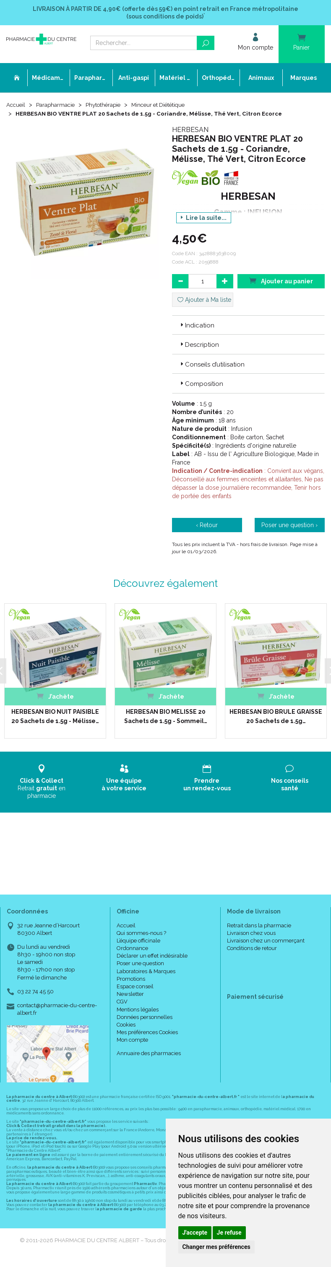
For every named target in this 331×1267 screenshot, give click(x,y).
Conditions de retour (252, 948)
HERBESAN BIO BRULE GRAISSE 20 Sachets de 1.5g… (275, 717)
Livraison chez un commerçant (266, 941)
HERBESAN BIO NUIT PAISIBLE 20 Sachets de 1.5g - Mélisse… (54, 717)
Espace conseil (135, 987)
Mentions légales (138, 1009)
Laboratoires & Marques (146, 971)
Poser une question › (289, 525)
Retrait (41, 782)
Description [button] (199, 345)
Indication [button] (196, 326)
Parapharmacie (57, 106)
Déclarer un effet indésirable (152, 956)
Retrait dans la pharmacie (259, 925)
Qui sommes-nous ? (141, 933)
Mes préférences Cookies (147, 1032)
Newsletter (130, 994)
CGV (122, 1002)
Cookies (126, 1025)
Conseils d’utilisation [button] (212, 365)
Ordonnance (132, 948)
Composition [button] (201, 384)
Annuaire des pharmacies (149, 1053)
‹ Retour (207, 525)
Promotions (131, 979)
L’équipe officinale (138, 941)
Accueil (16, 106)
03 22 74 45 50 (35, 992)
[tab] (248, 325)
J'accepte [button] (195, 1232)
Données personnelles (144, 1017)
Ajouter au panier (281, 281)
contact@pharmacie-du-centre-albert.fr (57, 1009)
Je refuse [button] (229, 1232)
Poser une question (140, 964)
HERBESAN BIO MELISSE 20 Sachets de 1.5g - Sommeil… (164, 717)
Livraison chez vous (251, 933)
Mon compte (132, 1040)
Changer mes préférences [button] (216, 1246)
